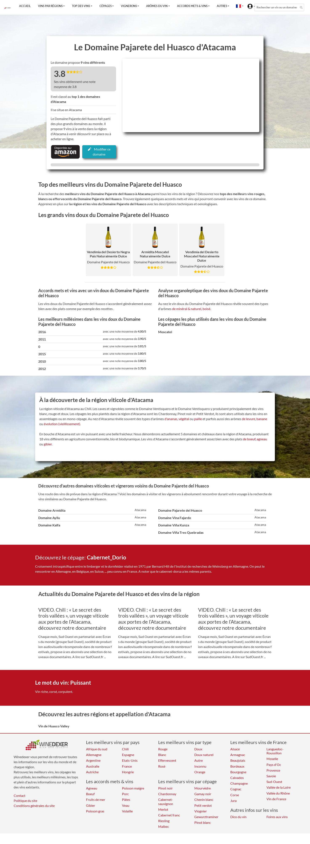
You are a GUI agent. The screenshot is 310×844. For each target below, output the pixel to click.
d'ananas (170, 419)
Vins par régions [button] (50, 6)
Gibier (90, 805)
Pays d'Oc (273, 765)
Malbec (163, 826)
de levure (248, 419)
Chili (125, 749)
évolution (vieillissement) (62, 424)
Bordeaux (237, 766)
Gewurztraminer (206, 817)
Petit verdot (203, 805)
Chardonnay (167, 794)
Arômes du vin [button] (157, 6)
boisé (206, 309)
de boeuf (249, 439)
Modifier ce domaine (99, 151)
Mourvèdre (202, 788)
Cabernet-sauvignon (165, 801)
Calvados (237, 778)
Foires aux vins (277, 817)
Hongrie (128, 772)
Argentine (93, 760)
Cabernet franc (169, 815)
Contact (19, 795)
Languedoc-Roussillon (275, 751)
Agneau (91, 788)
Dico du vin (238, 817)
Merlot (163, 809)
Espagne (128, 755)
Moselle (272, 759)
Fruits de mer (95, 799)
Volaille (127, 811)
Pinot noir (165, 788)
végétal (184, 419)
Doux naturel (203, 755)
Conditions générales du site (34, 806)
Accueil (25, 6)
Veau (125, 805)
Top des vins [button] (81, 6)
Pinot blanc (202, 822)
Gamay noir (202, 794)
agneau (262, 439)
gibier (48, 444)
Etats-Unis (130, 760)
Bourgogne (238, 772)
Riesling (164, 821)
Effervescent (167, 760)
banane (261, 419)
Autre (198, 760)
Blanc (162, 755)
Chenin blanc (203, 799)
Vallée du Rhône (278, 793)
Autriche (92, 772)
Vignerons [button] (129, 6)
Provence (273, 770)
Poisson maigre (133, 788)
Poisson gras (95, 811)
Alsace (235, 749)
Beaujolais (237, 760)
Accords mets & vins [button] (192, 6)
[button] (238, 6)
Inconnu (200, 766)
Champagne (239, 783)
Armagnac (237, 755)
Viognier (200, 811)
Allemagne (93, 755)
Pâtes (126, 799)
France (127, 766)
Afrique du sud (96, 749)
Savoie (271, 776)
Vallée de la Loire (278, 787)
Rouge (162, 749)
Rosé (161, 766)
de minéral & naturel (186, 309)
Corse (234, 795)
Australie (92, 766)
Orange (199, 772)
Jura (233, 801)
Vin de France (276, 799)
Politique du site (25, 801)
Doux (198, 749)
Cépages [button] (105, 6)
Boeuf (90, 794)
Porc (125, 794)
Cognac (235, 789)
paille (198, 419)
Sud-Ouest (274, 782)
